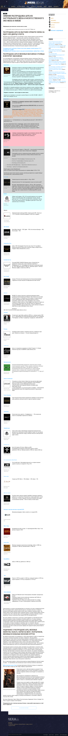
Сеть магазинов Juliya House (10, 460)
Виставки (39, 6)
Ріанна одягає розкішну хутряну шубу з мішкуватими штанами (57, 46)
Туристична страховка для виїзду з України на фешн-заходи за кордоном (57, 72)
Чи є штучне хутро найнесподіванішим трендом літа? (57, 54)
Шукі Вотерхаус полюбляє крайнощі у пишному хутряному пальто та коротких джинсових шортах (57, 68)
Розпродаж (45, 734)
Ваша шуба (6, 476)
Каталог (13, 6)
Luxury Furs (6, 345)
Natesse (5, 293)
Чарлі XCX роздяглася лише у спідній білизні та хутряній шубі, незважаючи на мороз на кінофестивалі (57, 63)
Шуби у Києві (51, 734)
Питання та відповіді (57, 30)
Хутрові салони (21, 6)
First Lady (6, 176)
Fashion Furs (6, 444)
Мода (45, 6)
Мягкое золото (7, 493)
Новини (50, 6)
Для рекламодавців (63, 734)
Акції (28, 6)
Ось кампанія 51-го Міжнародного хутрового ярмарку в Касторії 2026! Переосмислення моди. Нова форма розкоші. (57, 77)
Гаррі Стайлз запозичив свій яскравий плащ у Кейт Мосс (55, 50)
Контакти (56, 6)
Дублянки (57, 734)
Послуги (33, 6)
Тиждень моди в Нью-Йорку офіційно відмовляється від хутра (57, 82)
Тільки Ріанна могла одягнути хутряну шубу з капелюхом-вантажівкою (55, 43)
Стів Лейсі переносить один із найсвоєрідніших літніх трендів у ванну (56, 59)
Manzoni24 (6, 146)
